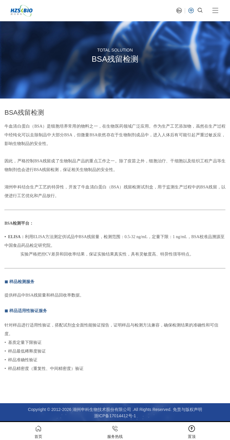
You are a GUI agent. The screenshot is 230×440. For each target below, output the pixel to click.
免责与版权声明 (187, 409)
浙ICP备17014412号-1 (115, 415)
